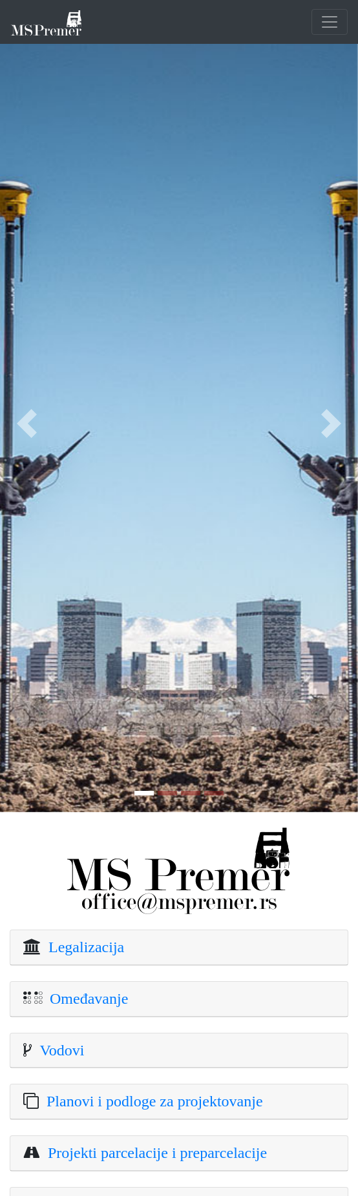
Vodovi (58, 1050)
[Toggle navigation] (329, 22)
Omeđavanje (85, 998)
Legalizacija (82, 947)
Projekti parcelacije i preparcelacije (153, 1152)
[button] (27, 423)
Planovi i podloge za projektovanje (151, 1101)
